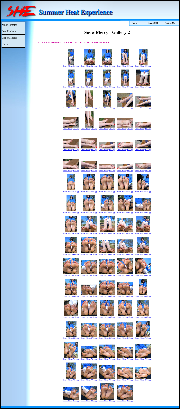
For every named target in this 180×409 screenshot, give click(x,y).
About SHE (153, 23)
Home (134, 23)
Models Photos (9, 24)
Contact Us (170, 23)
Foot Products (9, 31)
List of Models (9, 37)
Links (5, 44)
